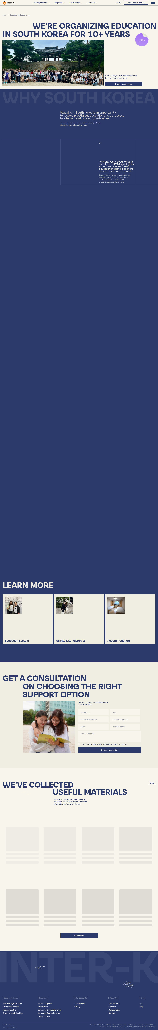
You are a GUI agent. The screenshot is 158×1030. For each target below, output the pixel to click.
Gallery (77, 1006)
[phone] (125, 727)
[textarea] (109, 736)
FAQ (141, 1003)
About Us (91, 2)
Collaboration (114, 1010)
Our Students (74, 2)
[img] (28, 619)
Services (112, 1006)
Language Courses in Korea (49, 1010)
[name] (93, 712)
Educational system (11, 1006)
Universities (43, 1006)
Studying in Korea (40, 2)
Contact (111, 1013)
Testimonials (79, 1003)
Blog (141, 1006)
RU (120, 2)
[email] (93, 727)
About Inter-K (114, 1003)
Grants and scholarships (13, 1013)
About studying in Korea (12, 1003)
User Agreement (10, 1027)
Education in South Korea (20, 15)
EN (117, 2)
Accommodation (9, 1010)
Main (5, 15)
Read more (79, 935)
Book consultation (136, 2)
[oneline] (125, 712)
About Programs (45, 1003)
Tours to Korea (44, 1016)
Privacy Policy (8, 1024)
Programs (58, 2)
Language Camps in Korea (49, 1013)
